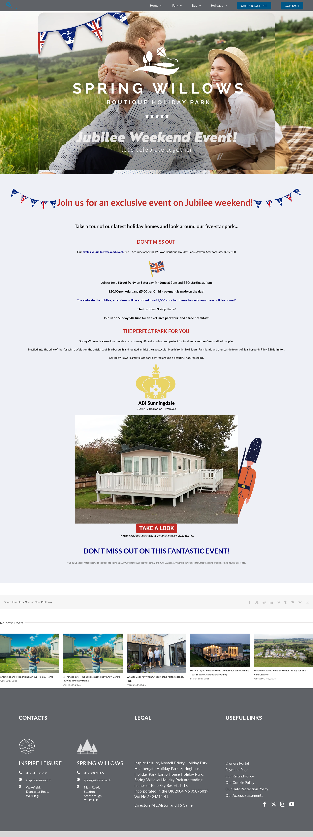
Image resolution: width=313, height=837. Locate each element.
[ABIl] (156, 416)
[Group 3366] (12, 3)
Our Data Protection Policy (246, 789)
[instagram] (282, 804)
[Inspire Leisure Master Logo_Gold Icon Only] (27, 740)
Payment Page (236, 770)
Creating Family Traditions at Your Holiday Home (26, 676)
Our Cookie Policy (239, 782)
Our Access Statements (244, 795)
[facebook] (264, 804)
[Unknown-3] (156, 525)
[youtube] (291, 804)
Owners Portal (237, 763)
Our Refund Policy (239, 776)
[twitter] (273, 804)
